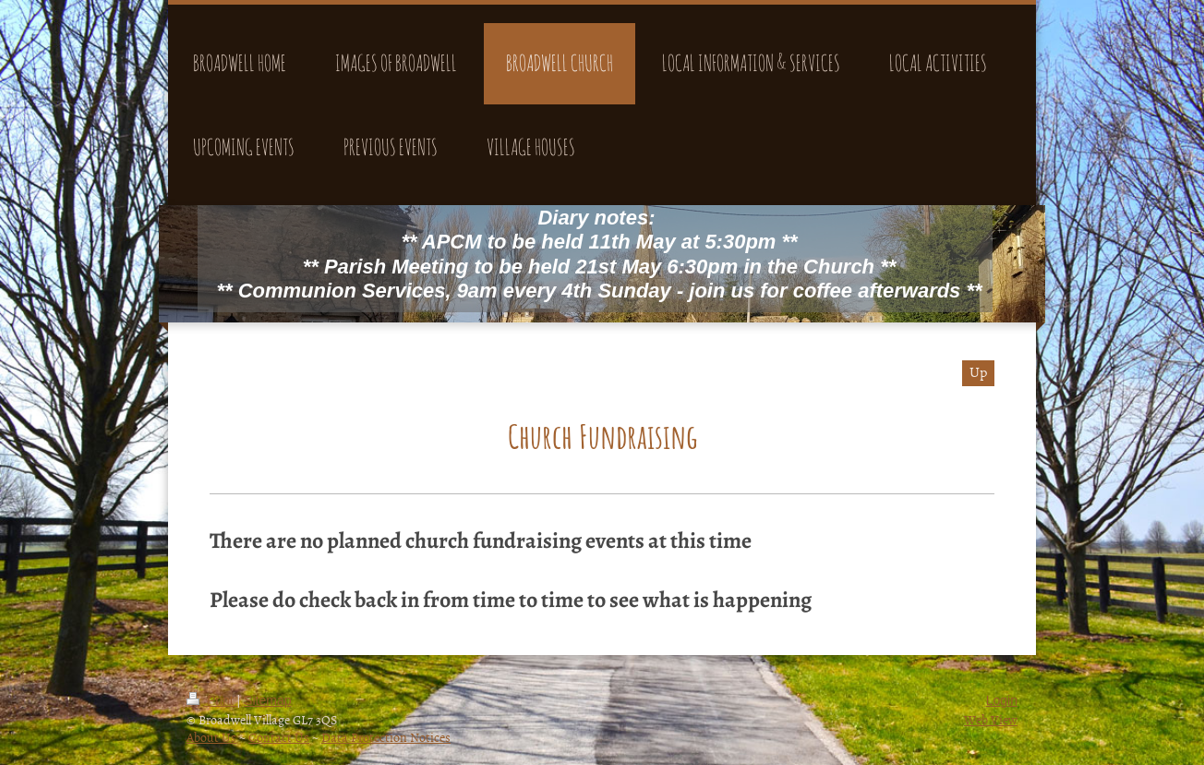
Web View (990, 719)
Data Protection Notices (386, 737)
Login (1001, 700)
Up (978, 371)
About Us (211, 737)
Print (212, 700)
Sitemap (267, 700)
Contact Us (278, 737)
